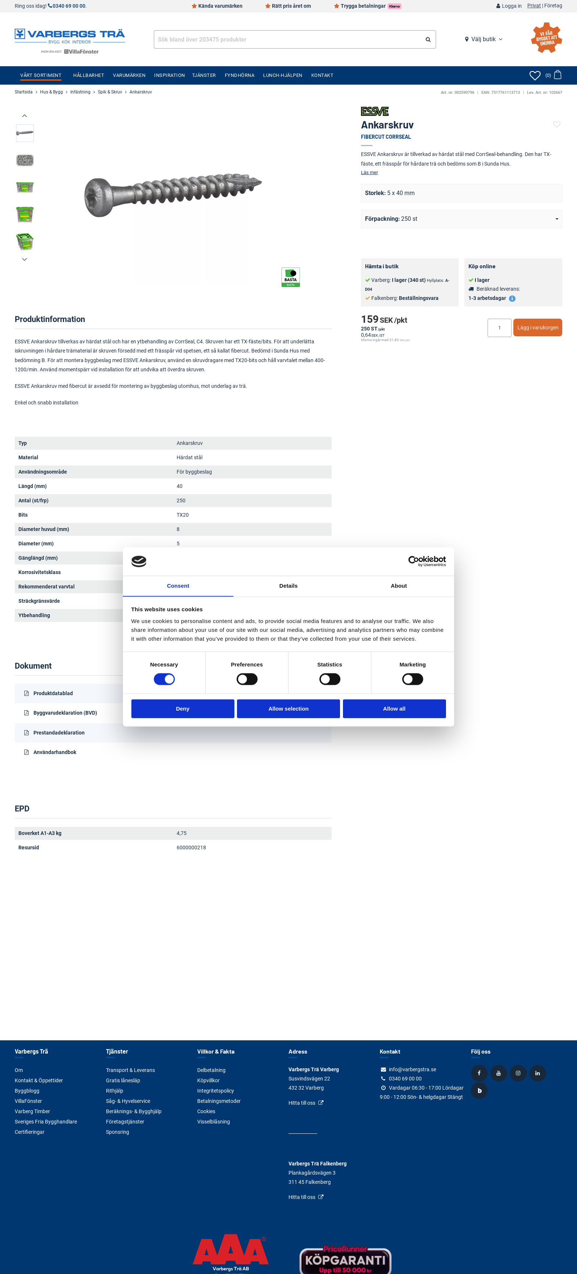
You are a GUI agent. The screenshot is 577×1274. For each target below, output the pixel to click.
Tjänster (204, 75)
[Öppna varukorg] (553, 75)
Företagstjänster (125, 1122)
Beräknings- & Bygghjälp (134, 1111)
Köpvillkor (208, 1080)
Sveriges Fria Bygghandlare (46, 1122)
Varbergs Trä (31, 1051)
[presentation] (25, 115)
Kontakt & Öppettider (39, 1080)
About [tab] (399, 586)
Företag (553, 5)
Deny (183, 709)
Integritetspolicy (215, 1091)
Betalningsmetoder (219, 1101)
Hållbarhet (88, 75)
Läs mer (369, 172)
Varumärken (129, 75)
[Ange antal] (499, 328)
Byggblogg (27, 1091)
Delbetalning (211, 1070)
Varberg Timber (32, 1111)
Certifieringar (30, 1132)
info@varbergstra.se (412, 1069)
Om (19, 1070)
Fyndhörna (240, 75)
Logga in (512, 6)
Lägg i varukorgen (538, 327)
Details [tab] (288, 586)
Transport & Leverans (130, 1070)
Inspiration (169, 75)
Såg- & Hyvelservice (128, 1101)
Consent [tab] (178, 586)
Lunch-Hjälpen (282, 75)
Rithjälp (114, 1091)
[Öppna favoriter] (535, 75)
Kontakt (322, 75)
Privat (534, 5)
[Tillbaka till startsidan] (70, 35)
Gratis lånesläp (123, 1080)
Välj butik (483, 39)
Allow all (394, 709)
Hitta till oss (301, 1103)
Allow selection (288, 709)
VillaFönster (28, 1101)
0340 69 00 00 (69, 6)
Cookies (206, 1111)
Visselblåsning (213, 1122)
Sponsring (117, 1132)
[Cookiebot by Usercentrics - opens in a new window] (414, 561)
